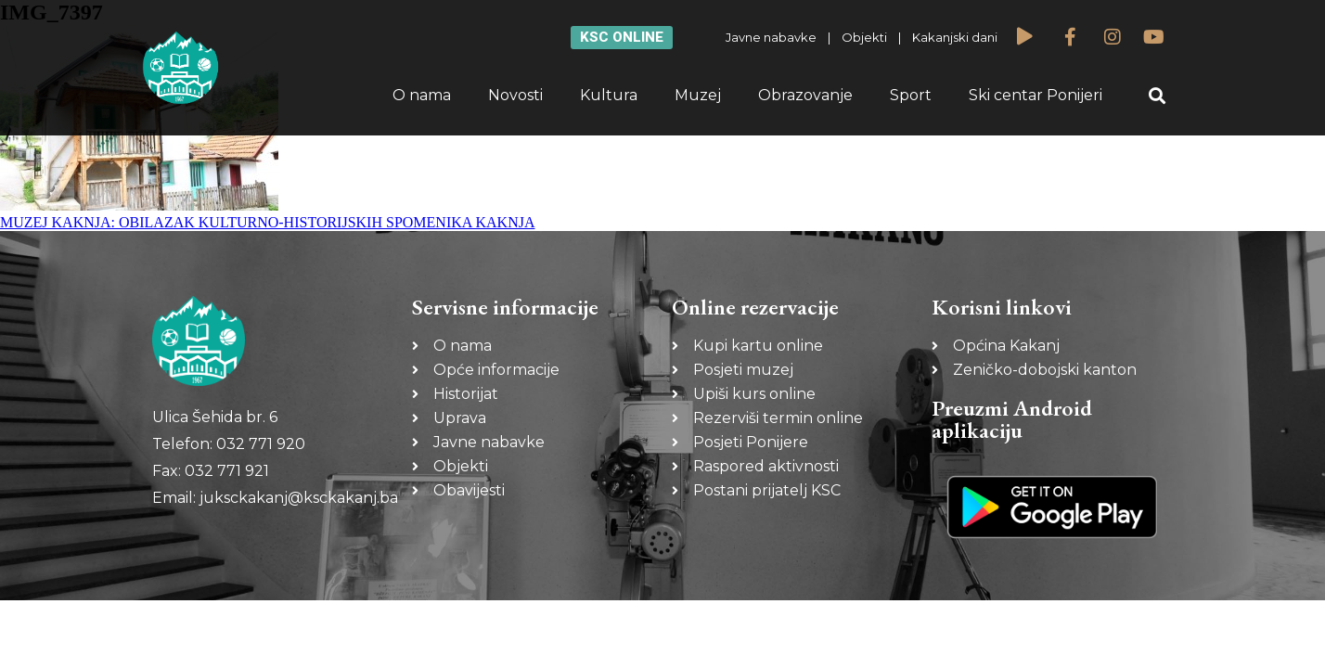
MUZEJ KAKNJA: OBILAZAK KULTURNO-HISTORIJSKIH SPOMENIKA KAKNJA (267, 222)
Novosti (515, 95)
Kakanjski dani (954, 37)
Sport (911, 95)
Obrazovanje (805, 95)
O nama (421, 95)
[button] (1157, 96)
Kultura (608, 95)
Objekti (864, 37)
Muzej (698, 95)
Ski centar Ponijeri (1035, 95)
